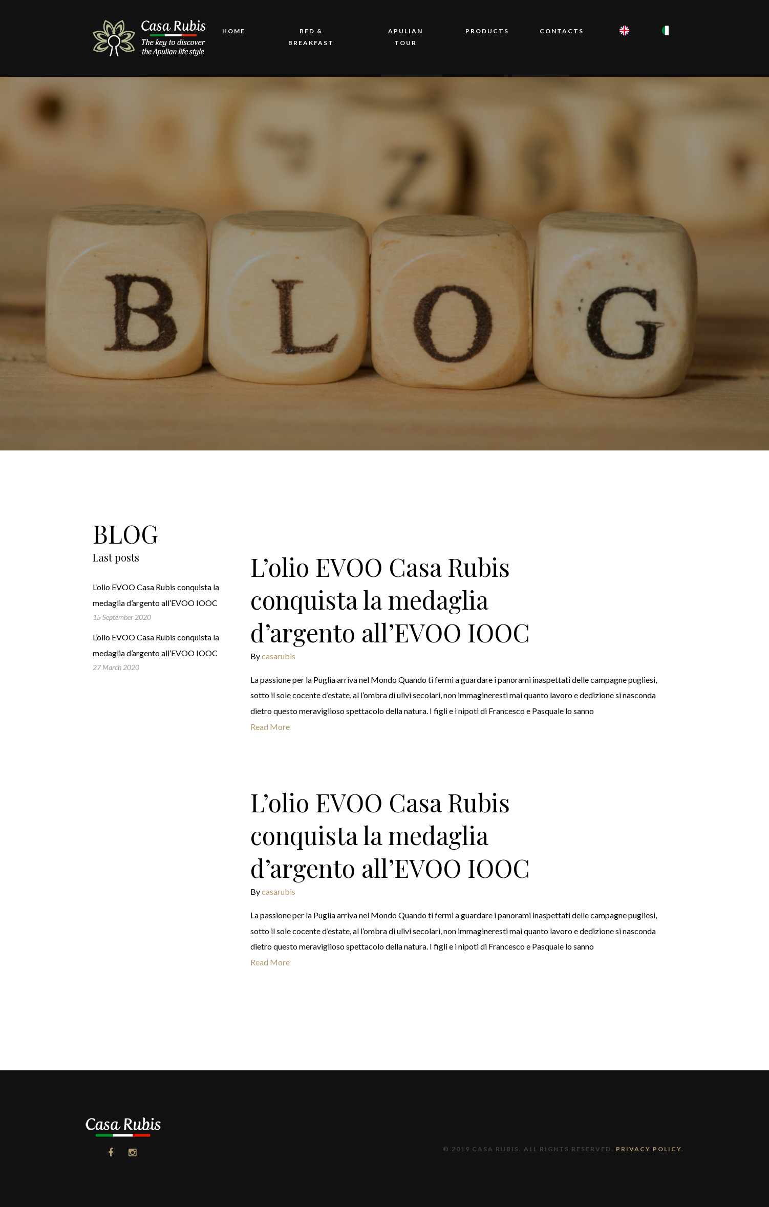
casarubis (278, 656)
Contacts (562, 31)
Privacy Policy (648, 1149)
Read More (270, 726)
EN (620, 45)
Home (233, 31)
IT (663, 45)
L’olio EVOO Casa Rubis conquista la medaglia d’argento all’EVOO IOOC (390, 599)
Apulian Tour (405, 37)
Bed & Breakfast (311, 37)
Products (487, 31)
